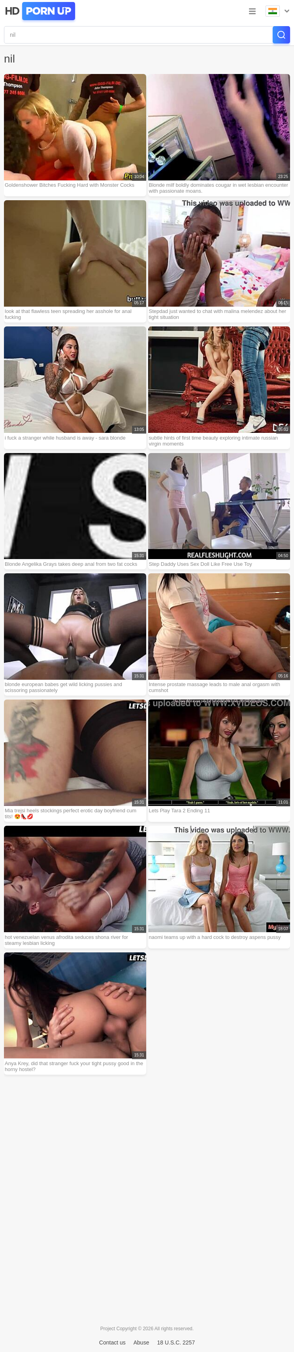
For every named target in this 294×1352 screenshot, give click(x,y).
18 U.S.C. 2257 (176, 1342)
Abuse (141, 1342)
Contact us (112, 1342)
